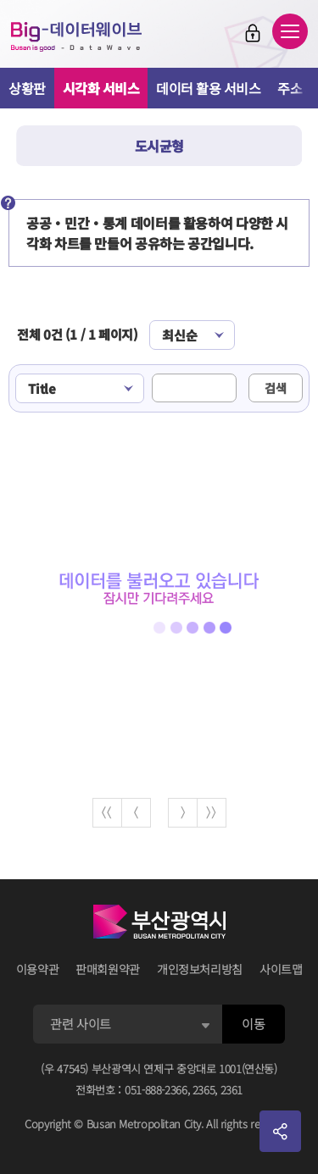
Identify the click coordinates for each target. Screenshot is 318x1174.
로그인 (253, 33)
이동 (253, 1024)
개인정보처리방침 (200, 969)
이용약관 (37, 969)
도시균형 (159, 146)
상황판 (27, 88)
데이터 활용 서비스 (208, 88)
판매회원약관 (107, 969)
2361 (231, 1090)
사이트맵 (281, 969)
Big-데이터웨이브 (76, 36)
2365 (203, 1090)
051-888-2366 (156, 1090)
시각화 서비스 (101, 88)
